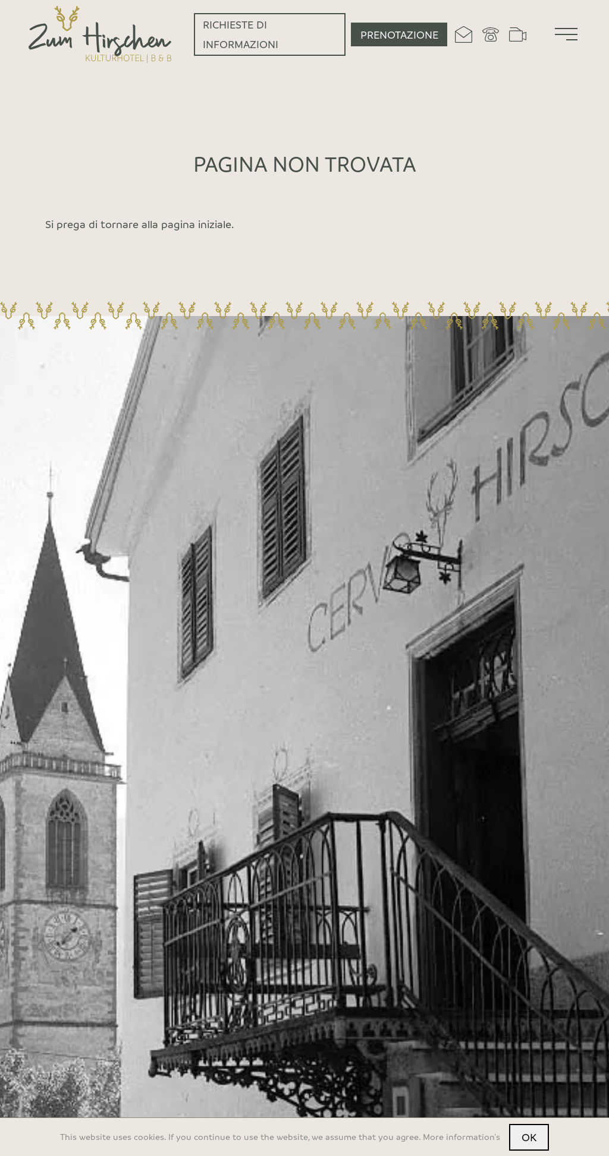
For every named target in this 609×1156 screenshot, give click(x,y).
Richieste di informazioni (240, 34)
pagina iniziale (196, 223)
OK (529, 1137)
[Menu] (566, 34)
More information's (461, 1136)
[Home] (100, 35)
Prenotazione (399, 34)
